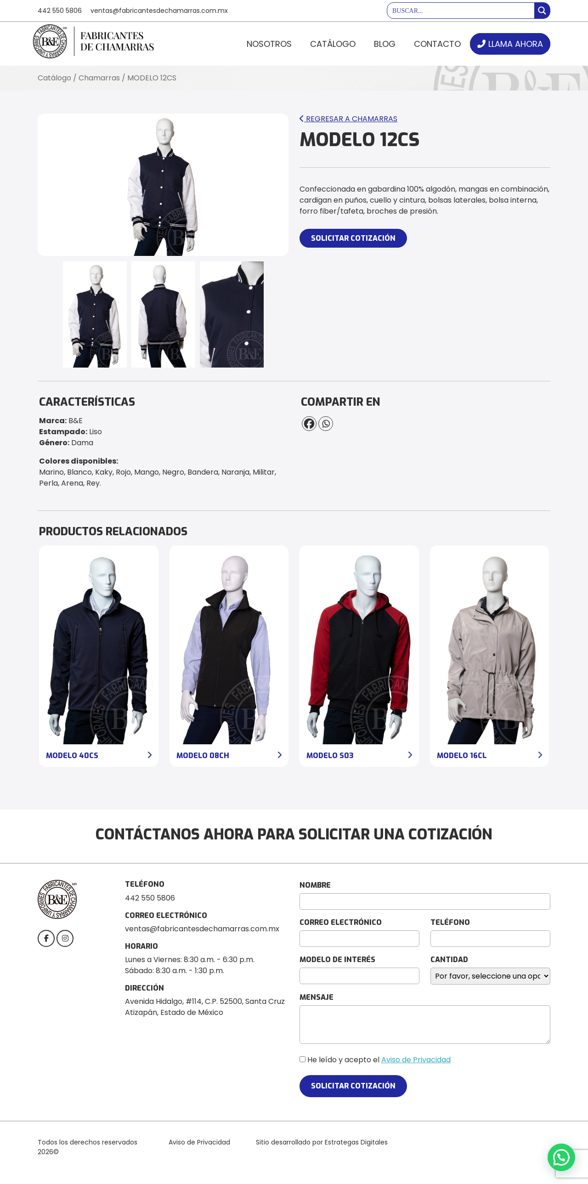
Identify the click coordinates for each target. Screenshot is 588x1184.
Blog (385, 44)
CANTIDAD (449, 959)
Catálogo (333, 44)
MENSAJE (317, 997)
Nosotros (269, 44)
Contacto (437, 44)
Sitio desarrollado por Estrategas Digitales (322, 1142)
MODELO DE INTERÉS (337, 959)
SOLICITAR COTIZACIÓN (353, 238)
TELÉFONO (450, 922)
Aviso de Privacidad (416, 1059)
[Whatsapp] (325, 423)
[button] (561, 1157)
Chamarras (99, 78)
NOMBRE (315, 885)
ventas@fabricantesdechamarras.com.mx (159, 10)
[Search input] (461, 10)
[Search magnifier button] (542, 10)
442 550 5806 (60, 10)
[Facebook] (309, 423)
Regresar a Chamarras (348, 118)
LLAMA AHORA (515, 44)
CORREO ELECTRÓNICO (341, 922)
